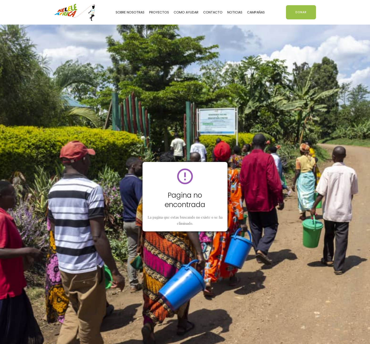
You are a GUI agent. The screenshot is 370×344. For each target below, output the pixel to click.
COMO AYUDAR (186, 12)
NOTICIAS (234, 12)
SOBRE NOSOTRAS (130, 12)
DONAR (301, 12)
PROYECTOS (159, 12)
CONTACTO (213, 12)
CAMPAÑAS (256, 12)
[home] (75, 12)
